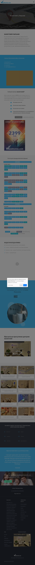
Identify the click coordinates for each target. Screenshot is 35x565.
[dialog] (17, 282)
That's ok (25, 285)
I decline (21, 285)
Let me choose (10, 285)
